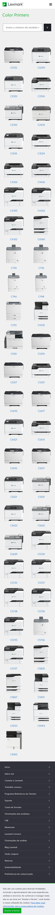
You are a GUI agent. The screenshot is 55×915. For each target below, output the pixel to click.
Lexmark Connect (27, 834)
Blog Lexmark (27, 847)
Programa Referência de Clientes (27, 794)
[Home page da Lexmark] (12, 4)
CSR (27, 820)
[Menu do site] (50, 4)
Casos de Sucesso (27, 807)
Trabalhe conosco (27, 787)
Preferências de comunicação (27, 874)
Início (27, 767)
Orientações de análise (27, 840)
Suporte (27, 800)
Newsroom (27, 827)
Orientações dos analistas (27, 814)
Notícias (27, 860)
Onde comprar (27, 854)
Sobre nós (27, 774)
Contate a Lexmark (27, 780)
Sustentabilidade (27, 867)
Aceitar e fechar (12, 910)
